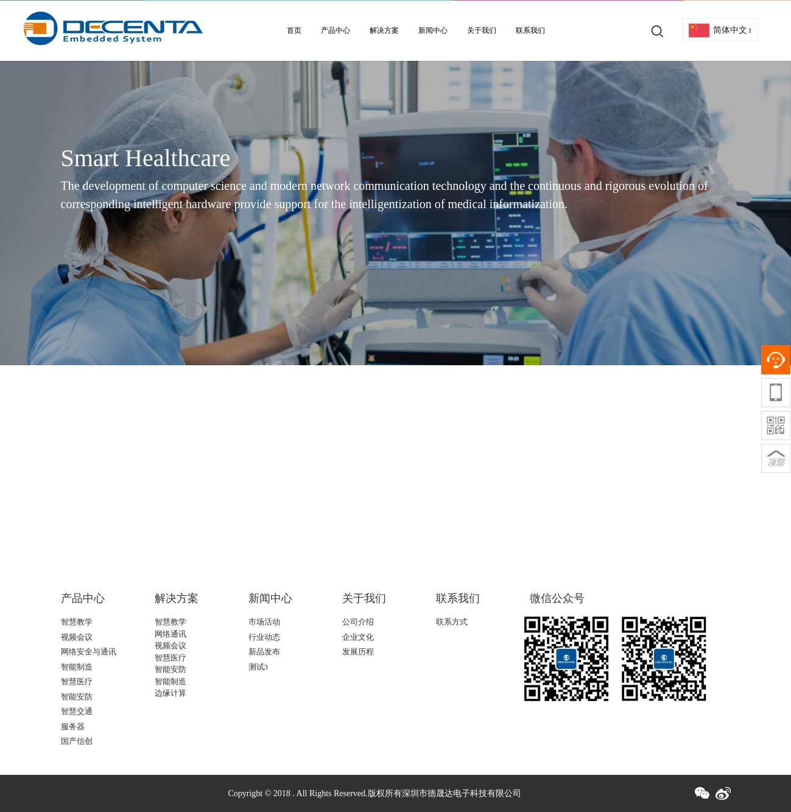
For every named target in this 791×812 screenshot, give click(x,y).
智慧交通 (77, 711)
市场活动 (264, 621)
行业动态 (264, 637)
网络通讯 (170, 634)
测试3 (258, 666)
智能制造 (77, 666)
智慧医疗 (77, 681)
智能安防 (77, 696)
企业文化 (358, 637)
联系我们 (530, 30)
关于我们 (481, 30)
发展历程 (358, 651)
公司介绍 (358, 621)
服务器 (73, 726)
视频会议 (77, 637)
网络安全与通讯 (88, 651)
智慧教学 (77, 621)
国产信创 (77, 741)
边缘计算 (170, 693)
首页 (294, 30)
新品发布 (264, 651)
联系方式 (452, 621)
